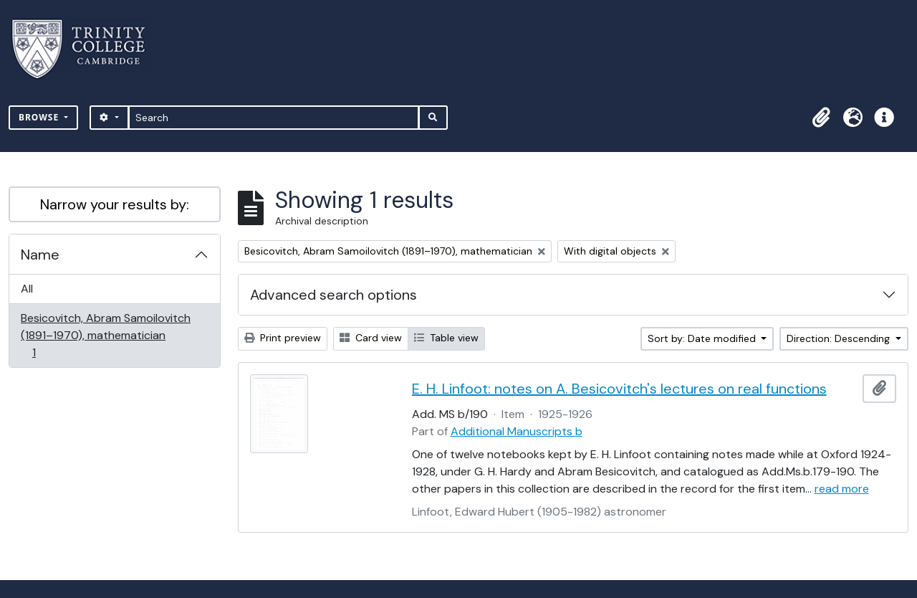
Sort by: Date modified (703, 338)
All (27, 288)
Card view (371, 337)
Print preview (282, 337)
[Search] (274, 117)
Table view (446, 337)
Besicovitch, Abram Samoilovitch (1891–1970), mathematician (105, 335)
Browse (40, 117)
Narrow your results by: (114, 204)
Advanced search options (333, 294)
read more (842, 488)
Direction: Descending (840, 338)
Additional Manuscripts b (516, 431)
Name (40, 254)
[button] (821, 117)
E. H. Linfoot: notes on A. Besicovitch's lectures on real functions (619, 388)
